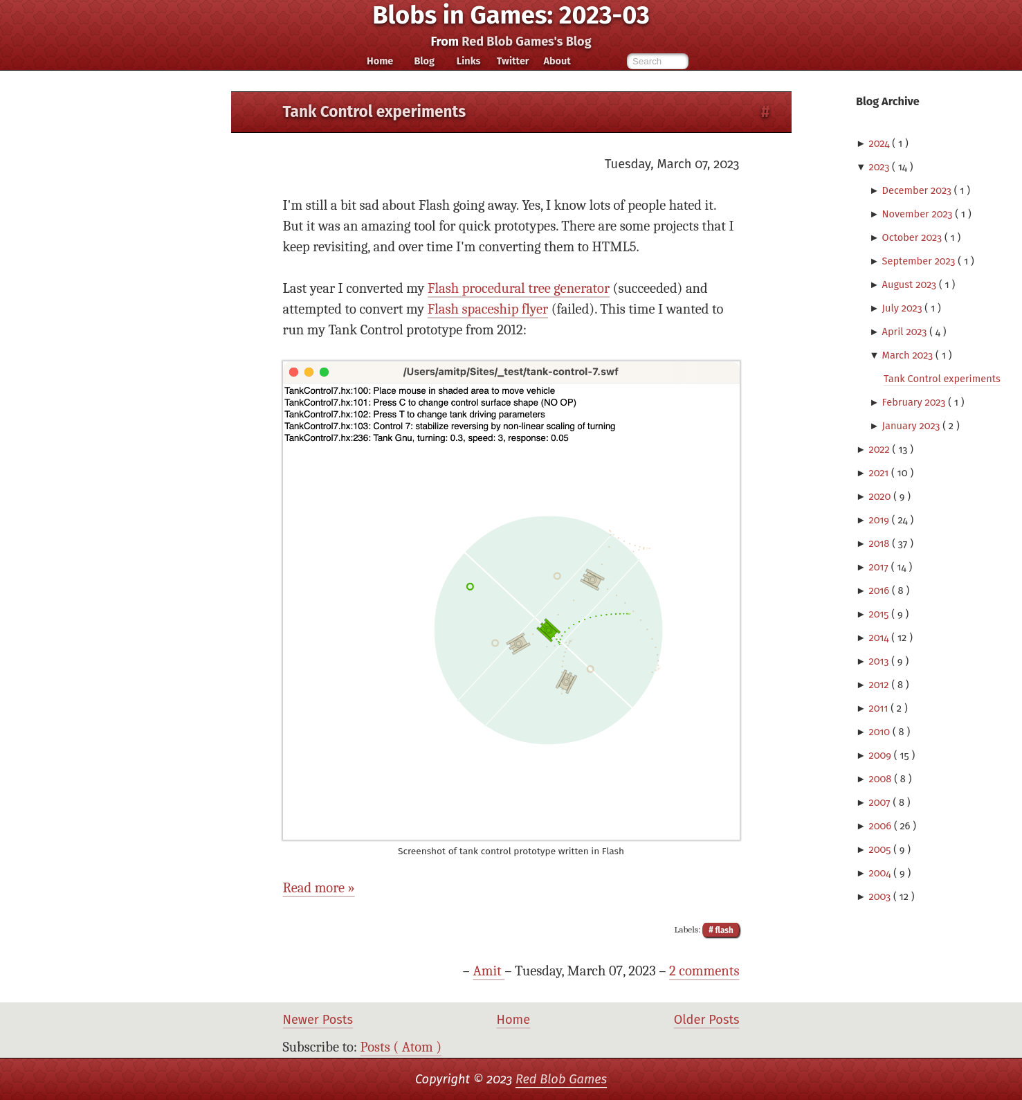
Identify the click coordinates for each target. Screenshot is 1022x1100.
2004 (880, 873)
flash (723, 930)
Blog (424, 60)
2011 (879, 708)
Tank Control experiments (942, 378)
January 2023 (912, 426)
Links (469, 60)
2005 (880, 849)
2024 (880, 143)
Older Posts (707, 1019)
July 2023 (903, 308)
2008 (881, 779)
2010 (880, 731)
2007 (880, 802)
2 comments (704, 971)
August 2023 (910, 284)
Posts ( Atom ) (401, 1047)
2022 (880, 449)
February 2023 (915, 402)
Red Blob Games (561, 1079)
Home (380, 60)
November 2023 (919, 214)
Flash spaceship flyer (488, 309)
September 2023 (920, 261)
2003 (880, 896)
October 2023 (913, 237)
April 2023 (906, 331)
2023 (880, 167)
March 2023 (909, 355)
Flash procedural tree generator (519, 288)
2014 (879, 637)
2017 (879, 567)
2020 (880, 496)
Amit (488, 971)
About (556, 60)
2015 (879, 614)
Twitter (513, 60)
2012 (879, 684)
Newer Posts (318, 1019)
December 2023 (918, 190)
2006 (881, 826)
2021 (879, 473)
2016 (880, 590)
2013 (879, 661)
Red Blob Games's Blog (526, 41)
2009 (880, 755)
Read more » (319, 888)
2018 (880, 543)
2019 (879, 520)
